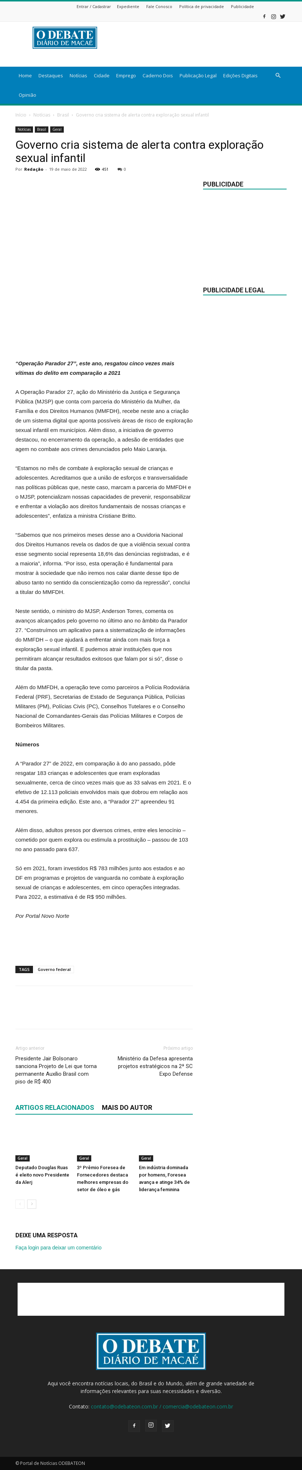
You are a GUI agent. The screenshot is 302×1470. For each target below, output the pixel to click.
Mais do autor (127, 1107)
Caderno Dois (158, 75)
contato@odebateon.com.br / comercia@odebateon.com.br (162, 1406)
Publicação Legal (198, 75)
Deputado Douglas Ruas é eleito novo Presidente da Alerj (42, 1175)
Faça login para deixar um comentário (58, 1248)
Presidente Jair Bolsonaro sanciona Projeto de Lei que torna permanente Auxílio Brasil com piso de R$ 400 (56, 1070)
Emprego (126, 75)
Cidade (102, 75)
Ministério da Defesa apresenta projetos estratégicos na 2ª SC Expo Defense (155, 1066)
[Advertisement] (104, 340)
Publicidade (242, 6)
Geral (57, 129)
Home (25, 75)
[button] (278, 75)
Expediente (128, 6)
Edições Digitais (240, 75)
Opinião (27, 95)
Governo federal (54, 969)
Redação (33, 169)
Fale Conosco (159, 6)
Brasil (63, 115)
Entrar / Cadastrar (94, 6)
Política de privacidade (201, 6)
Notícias (78, 75)
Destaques (50, 75)
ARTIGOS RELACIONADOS (54, 1107)
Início (20, 115)
